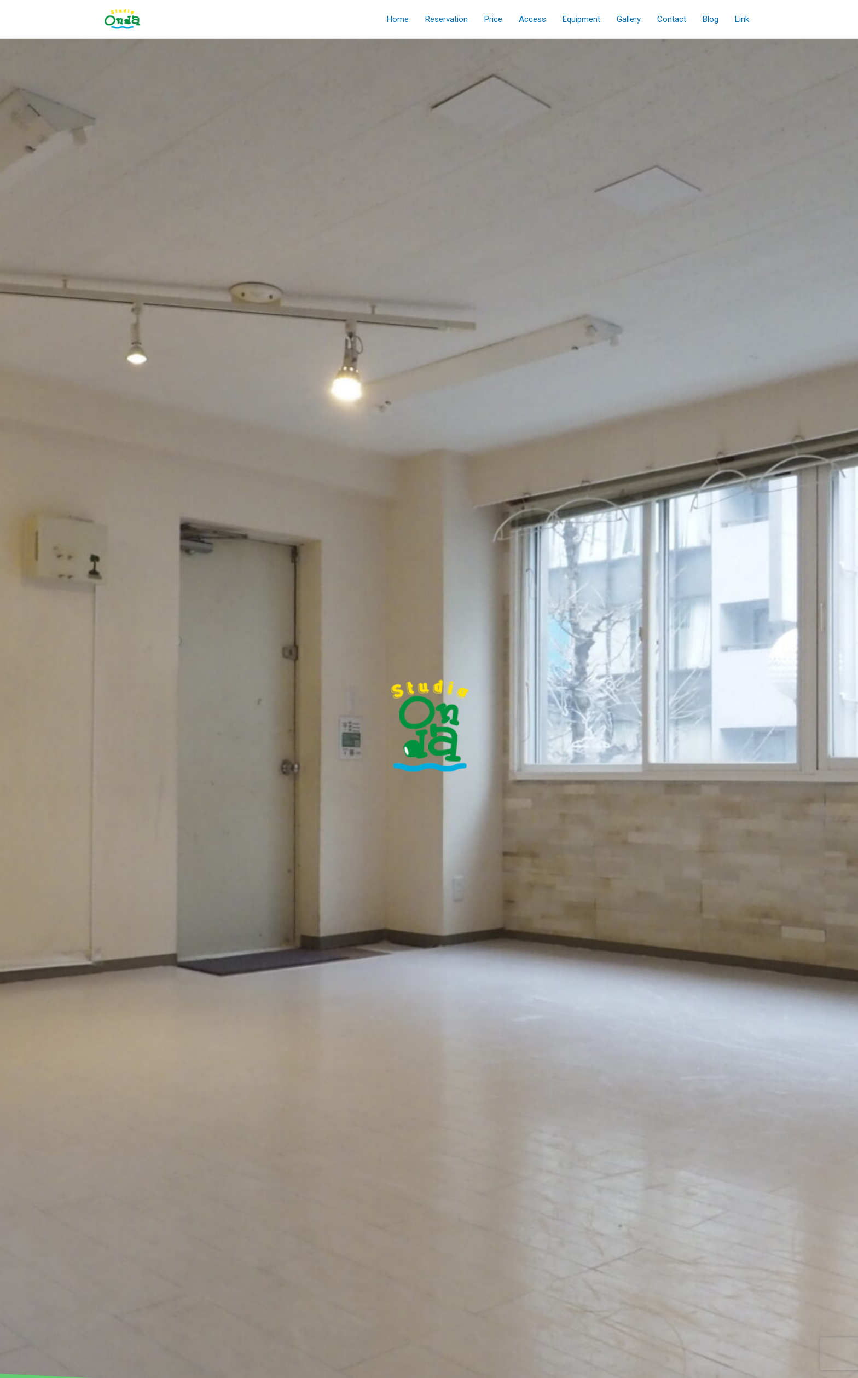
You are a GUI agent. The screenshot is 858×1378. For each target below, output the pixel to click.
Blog (710, 19)
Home (398, 19)
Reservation (446, 19)
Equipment (581, 19)
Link (742, 19)
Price (493, 19)
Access (532, 19)
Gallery (629, 19)
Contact (671, 19)
